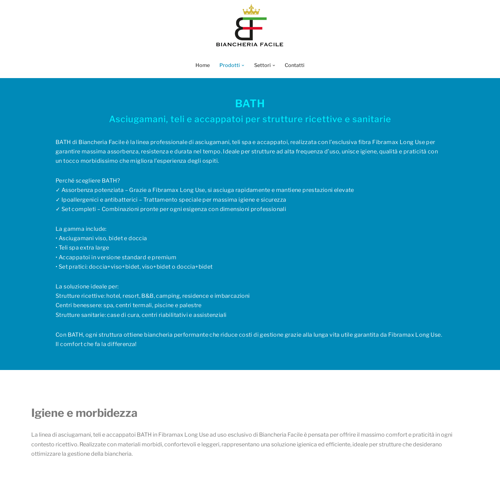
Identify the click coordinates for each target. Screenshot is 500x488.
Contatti (295, 65)
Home (202, 65)
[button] (243, 65)
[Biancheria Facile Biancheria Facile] (250, 26)
